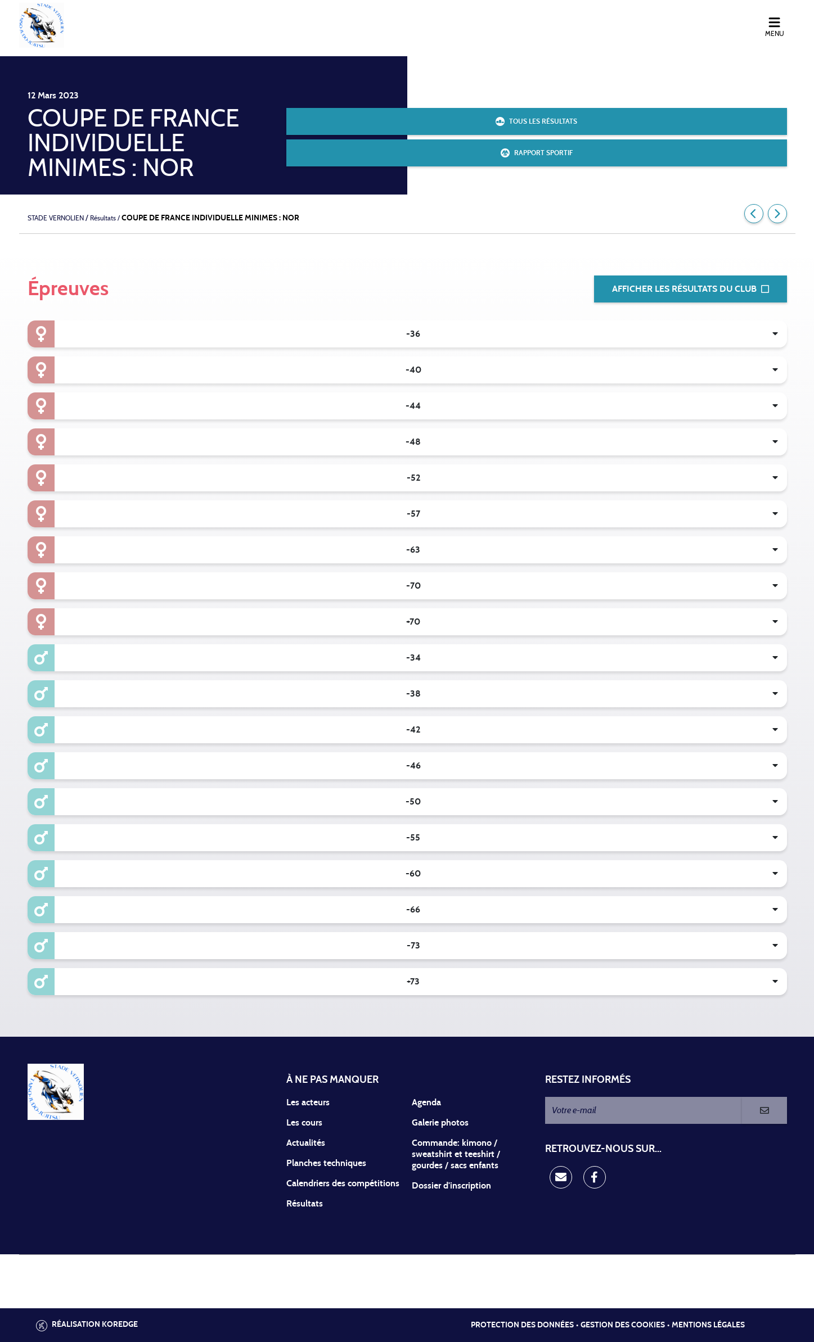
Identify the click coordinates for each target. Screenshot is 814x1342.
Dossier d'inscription (451, 1185)
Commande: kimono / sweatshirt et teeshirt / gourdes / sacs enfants (456, 1154)
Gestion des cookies (623, 1325)
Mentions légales (708, 1325)
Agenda (426, 1102)
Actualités (305, 1142)
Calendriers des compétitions (342, 1183)
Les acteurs (308, 1102)
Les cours (304, 1122)
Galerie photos (440, 1122)
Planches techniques (326, 1163)
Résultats (304, 1203)
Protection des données (522, 1325)
